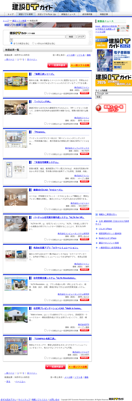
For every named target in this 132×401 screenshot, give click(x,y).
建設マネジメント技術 (109, 243)
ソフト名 (81, 55)
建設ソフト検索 (19, 21)
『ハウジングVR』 (42, 101)
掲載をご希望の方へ (108, 214)
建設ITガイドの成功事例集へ (87, 14)
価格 (89, 55)
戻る (8, 381)
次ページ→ (32, 59)
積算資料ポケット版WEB (110, 233)
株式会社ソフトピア (81, 352)
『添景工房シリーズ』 (44, 74)
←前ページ (9, 59)
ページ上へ (20, 381)
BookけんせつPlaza (107, 238)
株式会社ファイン (81, 87)
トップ (6, 21)
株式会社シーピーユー (80, 203)
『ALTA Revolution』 (55, 278)
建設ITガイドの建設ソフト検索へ (25, 14)
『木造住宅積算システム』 (46, 162)
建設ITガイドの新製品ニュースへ (68, 14)
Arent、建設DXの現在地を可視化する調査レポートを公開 (106, 29)
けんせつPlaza (105, 229)
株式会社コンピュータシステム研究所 (73, 233)
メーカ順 (71, 55)
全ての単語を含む (20, 43)
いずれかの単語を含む (43, 43)
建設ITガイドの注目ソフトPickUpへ (46, 14)
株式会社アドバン (81, 176)
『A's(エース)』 (48, 190)
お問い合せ (54, 399)
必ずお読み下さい (9, 399)
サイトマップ (24, 399)
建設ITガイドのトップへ (10, 14)
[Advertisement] (108, 164)
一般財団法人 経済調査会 (110, 247)
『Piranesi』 (39, 132)
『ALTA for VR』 (59, 217)
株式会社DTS (83, 324)
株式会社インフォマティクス (77, 148)
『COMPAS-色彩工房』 (44, 338)
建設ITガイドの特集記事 (104, 14)
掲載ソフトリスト (40, 399)
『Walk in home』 (57, 308)
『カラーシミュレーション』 (56, 247)
